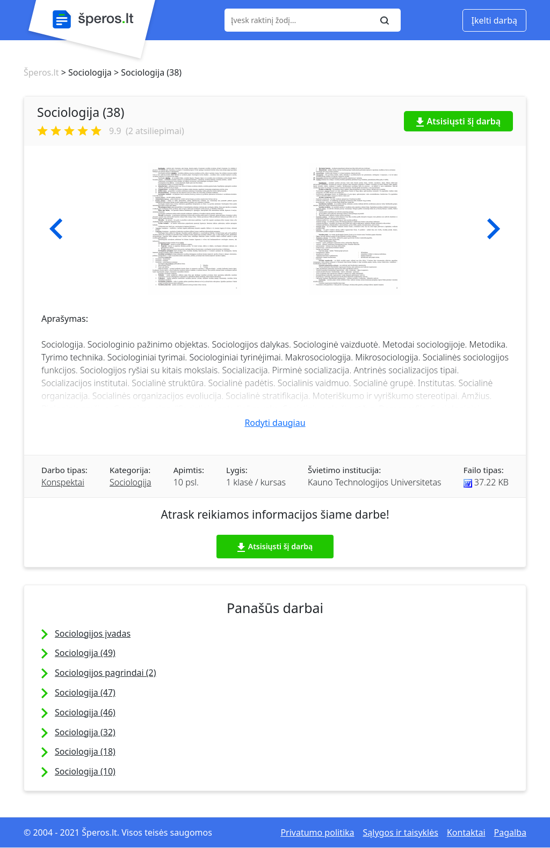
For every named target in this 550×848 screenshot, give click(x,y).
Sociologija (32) (85, 732)
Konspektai (62, 482)
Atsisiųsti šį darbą (458, 121)
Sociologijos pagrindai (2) (105, 673)
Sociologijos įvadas (93, 633)
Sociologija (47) (85, 692)
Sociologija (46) (85, 712)
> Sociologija (85, 72)
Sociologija (130, 482)
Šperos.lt (41, 72)
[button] (56, 229)
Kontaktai (466, 832)
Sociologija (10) (85, 771)
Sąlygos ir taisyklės (400, 832)
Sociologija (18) (85, 751)
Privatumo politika (317, 832)
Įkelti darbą (494, 20)
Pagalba (510, 832)
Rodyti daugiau (274, 423)
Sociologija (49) (85, 653)
